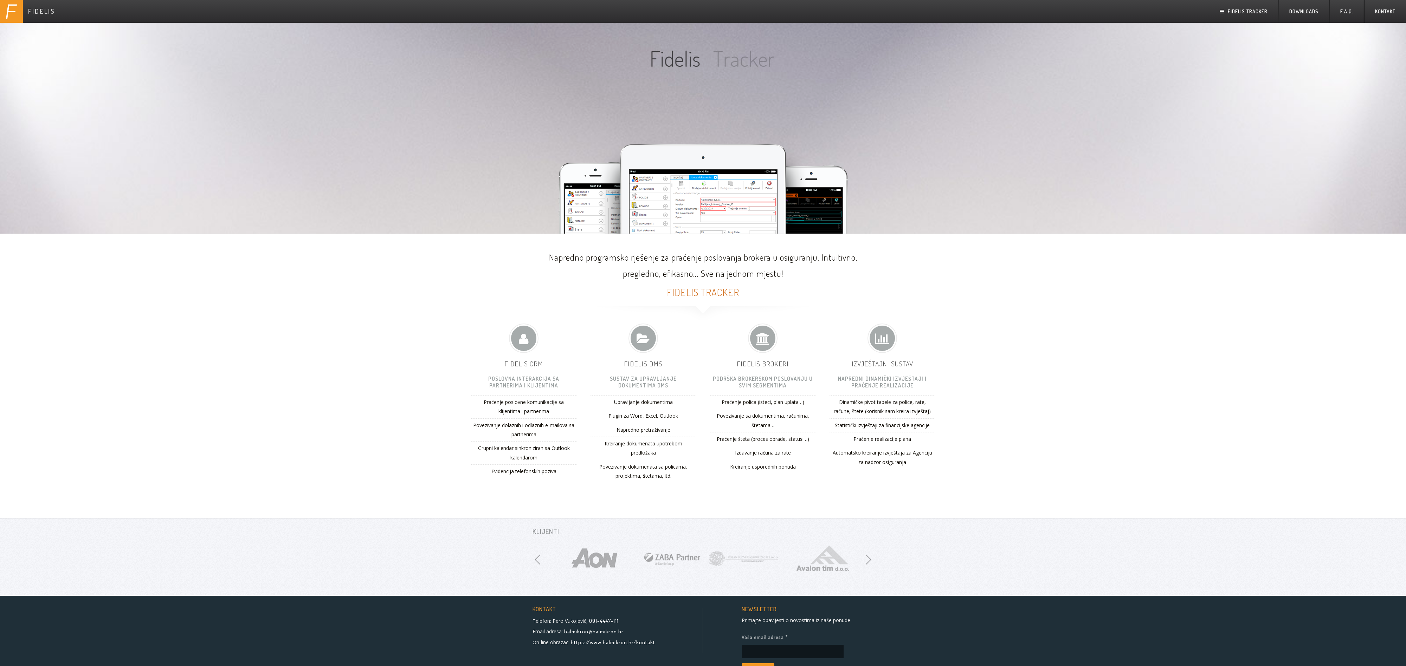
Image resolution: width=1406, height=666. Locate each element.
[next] (868, 559)
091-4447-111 (604, 621)
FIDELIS (41, 11)
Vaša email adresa (783, 637)
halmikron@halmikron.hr (594, 631)
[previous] (537, 559)
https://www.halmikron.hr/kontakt (613, 642)
